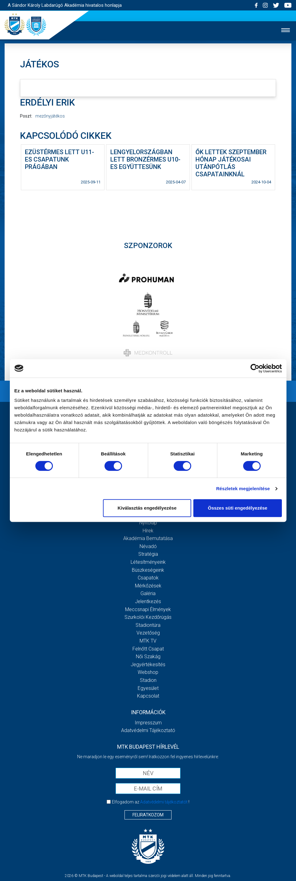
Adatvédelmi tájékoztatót (163, 801)
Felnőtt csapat (148, 649)
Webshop (148, 672)
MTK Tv (148, 641)
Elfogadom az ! (150, 801)
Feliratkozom (148, 814)
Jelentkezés (148, 601)
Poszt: (26, 116)
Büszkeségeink (148, 570)
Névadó (148, 546)
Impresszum (148, 723)
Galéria (148, 593)
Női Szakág (148, 656)
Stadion (148, 680)
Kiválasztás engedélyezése (146, 508)
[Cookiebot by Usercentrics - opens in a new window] (255, 368)
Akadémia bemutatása (148, 538)
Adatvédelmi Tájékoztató (148, 730)
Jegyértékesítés (148, 664)
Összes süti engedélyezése (237, 508)
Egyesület (148, 688)
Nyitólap (148, 523)
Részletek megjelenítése (243, 488)
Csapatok (148, 578)
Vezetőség (148, 633)
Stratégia (148, 554)
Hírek (148, 531)
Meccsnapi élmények (148, 609)
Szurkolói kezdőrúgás (148, 617)
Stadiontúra (148, 625)
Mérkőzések (148, 586)
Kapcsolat (148, 696)
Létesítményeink (148, 562)
